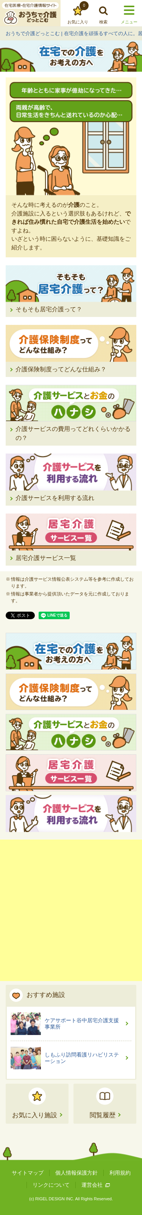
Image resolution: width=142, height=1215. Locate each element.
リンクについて (51, 1185)
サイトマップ (28, 1173)
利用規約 (120, 1173)
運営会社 (95, 1185)
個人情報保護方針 (76, 1173)
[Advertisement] (71, 910)
